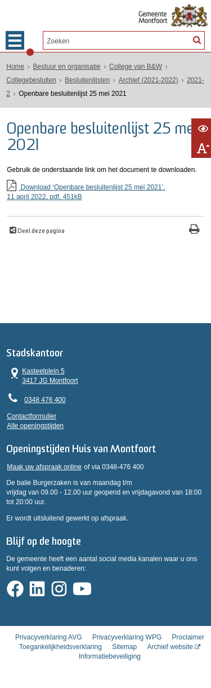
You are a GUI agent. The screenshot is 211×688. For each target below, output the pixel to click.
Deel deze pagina (40, 231)
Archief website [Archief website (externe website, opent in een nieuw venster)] (170, 647)
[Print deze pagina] (194, 230)
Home (15, 66)
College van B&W (135, 66)
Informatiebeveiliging (110, 656)
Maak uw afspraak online (44, 467)
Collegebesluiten (31, 80)
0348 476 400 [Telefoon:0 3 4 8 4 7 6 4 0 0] (44, 400)
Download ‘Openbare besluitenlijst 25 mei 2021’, (105, 192)
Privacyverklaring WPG (126, 637)
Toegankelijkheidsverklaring (60, 647)
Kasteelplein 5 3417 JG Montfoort (42, 376)
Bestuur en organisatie (67, 66)
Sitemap (124, 647)
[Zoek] (196, 39)
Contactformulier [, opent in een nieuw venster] (31, 416)
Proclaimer (188, 637)
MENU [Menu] (15, 40)
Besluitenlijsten (87, 80)
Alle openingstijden (35, 426)
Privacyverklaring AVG (48, 637)
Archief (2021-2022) (148, 80)
